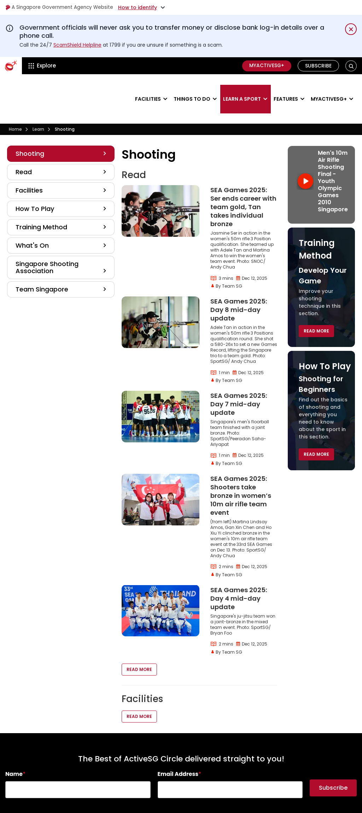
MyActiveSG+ (266, 65)
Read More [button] (139, 649)
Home (15, 108)
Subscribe (318, 65)
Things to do (192, 88)
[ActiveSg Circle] (11, 65)
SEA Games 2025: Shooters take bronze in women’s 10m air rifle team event (240, 474)
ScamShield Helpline (78, 44)
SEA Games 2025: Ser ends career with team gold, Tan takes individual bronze (243, 185)
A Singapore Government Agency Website (60, 7)
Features (286, 88)
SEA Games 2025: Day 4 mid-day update (238, 577)
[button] (351, 65)
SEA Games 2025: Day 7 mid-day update (238, 383)
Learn (38, 108)
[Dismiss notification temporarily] (351, 29)
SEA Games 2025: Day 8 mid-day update (238, 288)
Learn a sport (242, 88)
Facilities (148, 88)
